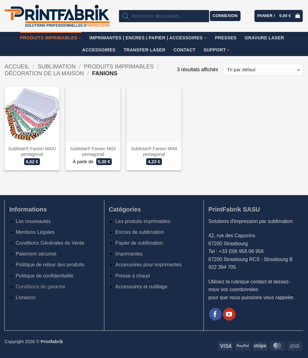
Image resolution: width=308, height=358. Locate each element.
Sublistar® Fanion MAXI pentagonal (32, 151)
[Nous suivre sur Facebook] (215, 314)
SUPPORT (217, 50)
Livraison (26, 297)
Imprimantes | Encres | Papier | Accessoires (148, 38)
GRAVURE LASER (264, 37)
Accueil (17, 66)
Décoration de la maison (44, 73)
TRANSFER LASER (144, 49)
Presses (225, 37)
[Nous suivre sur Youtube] (229, 314)
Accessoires (98, 49)
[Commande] (263, 70)
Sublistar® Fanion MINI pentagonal (154, 151)
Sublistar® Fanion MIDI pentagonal (93, 151)
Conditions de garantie (40, 286)
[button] (225, 16)
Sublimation (56, 66)
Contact (184, 49)
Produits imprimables (50, 38)
